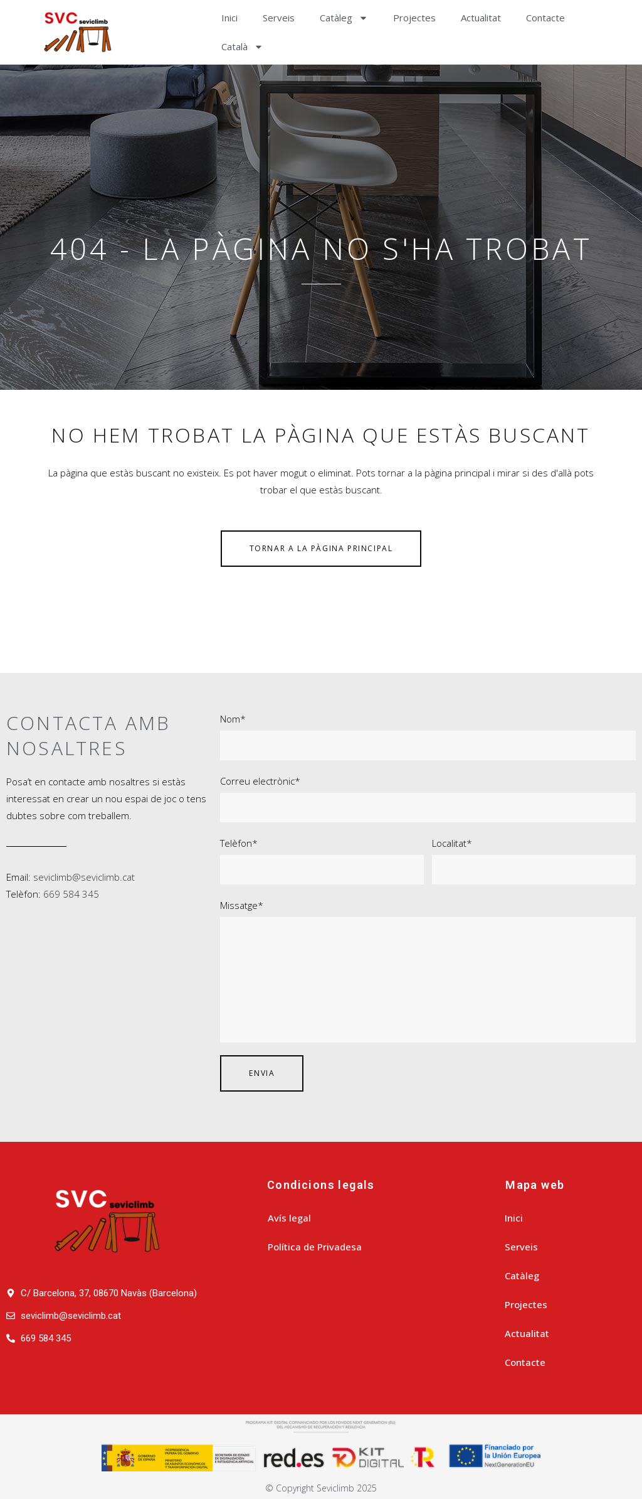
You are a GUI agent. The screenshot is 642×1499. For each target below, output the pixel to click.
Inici (229, 17)
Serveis (279, 17)
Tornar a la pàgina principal (321, 548)
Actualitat (481, 17)
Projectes (414, 17)
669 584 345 (71, 894)
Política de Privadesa (315, 1246)
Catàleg (344, 18)
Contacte (545, 17)
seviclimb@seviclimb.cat (84, 877)
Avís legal (289, 1218)
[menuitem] (242, 46)
